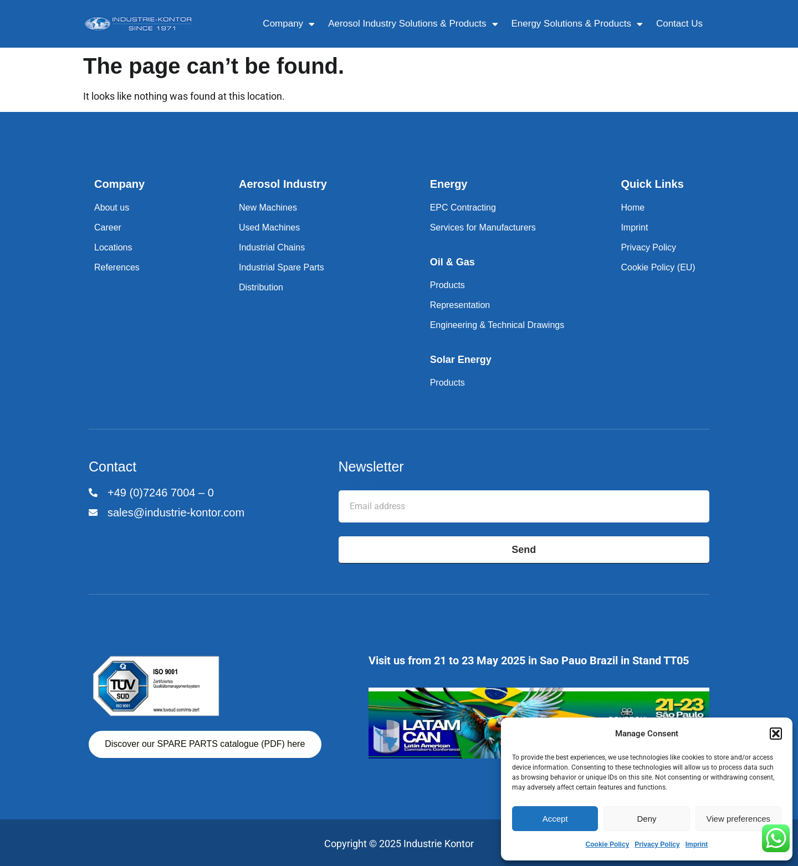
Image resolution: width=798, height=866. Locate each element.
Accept (555, 818)
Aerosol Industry (283, 184)
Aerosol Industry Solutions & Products (413, 24)
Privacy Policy (657, 844)
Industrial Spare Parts (281, 267)
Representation (460, 305)
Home (632, 207)
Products (447, 285)
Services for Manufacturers (483, 227)
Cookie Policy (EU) (658, 267)
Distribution (261, 287)
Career (107, 227)
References (117, 267)
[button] (775, 733)
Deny (646, 818)
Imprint (697, 844)
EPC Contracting (463, 207)
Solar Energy (461, 359)
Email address (370, 481)
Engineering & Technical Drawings (497, 325)
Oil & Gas (452, 262)
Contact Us (679, 23)
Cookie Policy (608, 844)
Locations (113, 247)
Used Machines (269, 227)
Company (289, 24)
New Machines (268, 207)
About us (111, 207)
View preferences (739, 818)
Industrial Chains (272, 247)
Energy (449, 184)
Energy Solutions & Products (577, 24)
